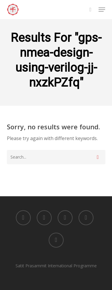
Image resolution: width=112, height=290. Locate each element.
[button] (102, 10)
